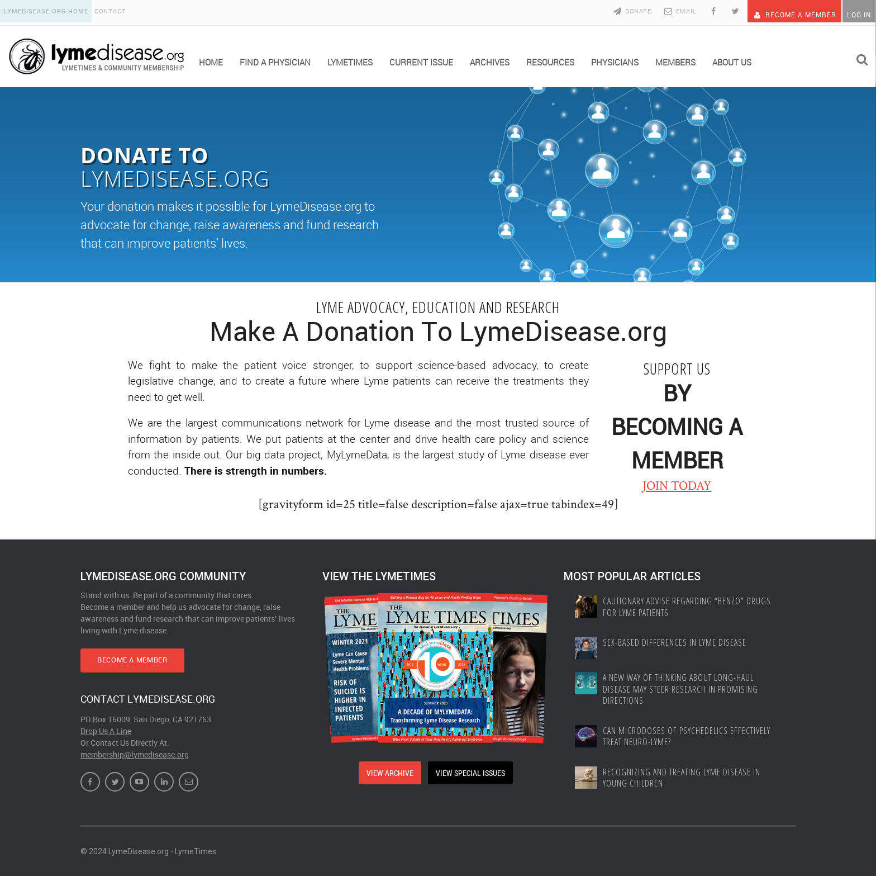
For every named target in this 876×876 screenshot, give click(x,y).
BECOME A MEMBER (143, 658)
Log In (856, 11)
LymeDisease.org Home (48, 11)
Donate (616, 11)
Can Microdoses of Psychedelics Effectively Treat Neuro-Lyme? (688, 738)
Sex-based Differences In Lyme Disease (676, 642)
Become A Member (784, 11)
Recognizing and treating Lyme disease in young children (684, 781)
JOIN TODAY (677, 483)
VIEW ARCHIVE (387, 770)
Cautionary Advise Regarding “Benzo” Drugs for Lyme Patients (689, 605)
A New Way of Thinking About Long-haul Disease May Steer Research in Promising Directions (682, 689)
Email (664, 11)
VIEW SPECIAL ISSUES (472, 770)
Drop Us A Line (105, 730)
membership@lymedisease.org (134, 753)
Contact (118, 11)
